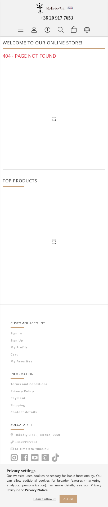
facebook (24, 458)
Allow (69, 499)
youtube (34, 458)
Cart (14, 354)
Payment (18, 398)
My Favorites (21, 361)
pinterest (45, 458)
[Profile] (34, 29)
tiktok (57, 458)
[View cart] (74, 29)
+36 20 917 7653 (56, 18)
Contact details (24, 412)
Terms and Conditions (29, 384)
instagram (14, 458)
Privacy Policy (22, 391)
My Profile (19, 347)
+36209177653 (26, 442)
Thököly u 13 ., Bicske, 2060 (37, 435)
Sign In (16, 333)
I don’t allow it (44, 499)
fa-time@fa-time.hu (32, 449)
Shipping (18, 405)
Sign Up (17, 340)
